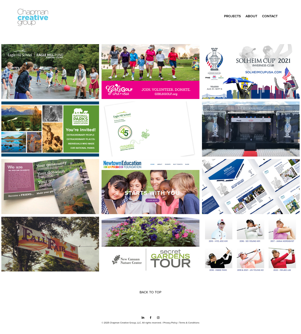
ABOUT (251, 16)
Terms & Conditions (189, 322)
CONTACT (270, 16)
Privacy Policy (170, 322)
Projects (232, 16)
